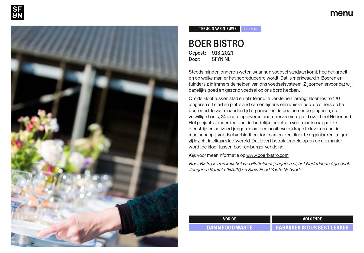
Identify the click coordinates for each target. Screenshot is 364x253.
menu (341, 12)
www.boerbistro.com (267, 155)
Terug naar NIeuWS (214, 29)
